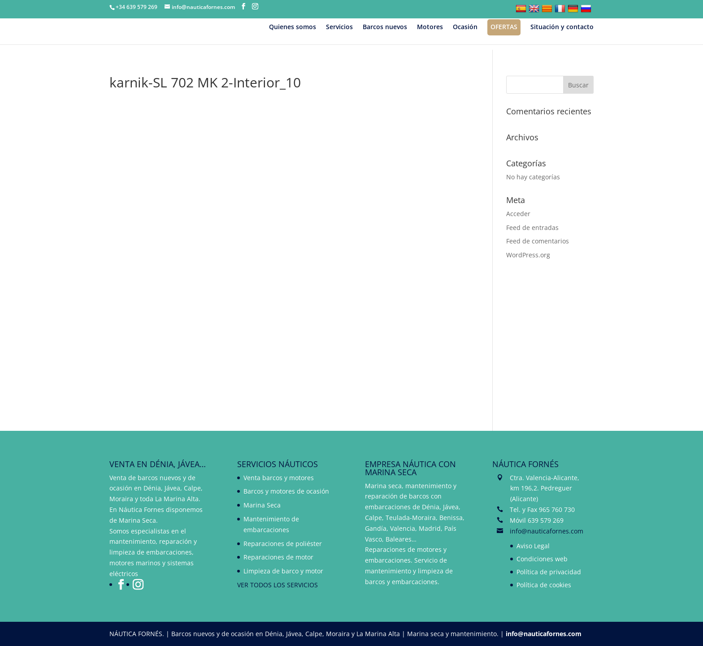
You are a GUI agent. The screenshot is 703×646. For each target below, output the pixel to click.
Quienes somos (292, 27)
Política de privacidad (548, 572)
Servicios (339, 27)
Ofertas (503, 26)
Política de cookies (543, 585)
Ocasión (465, 27)
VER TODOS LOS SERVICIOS (277, 585)
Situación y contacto (562, 27)
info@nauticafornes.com (546, 531)
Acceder (518, 213)
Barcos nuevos (385, 27)
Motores (430, 27)
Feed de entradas (532, 227)
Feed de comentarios (537, 241)
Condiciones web (542, 559)
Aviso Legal (533, 546)
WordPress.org (528, 255)
